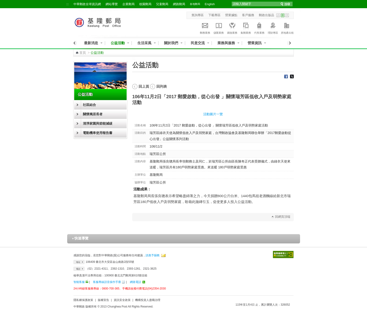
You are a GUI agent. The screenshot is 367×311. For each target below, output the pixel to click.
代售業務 (259, 27)
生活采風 (144, 43)
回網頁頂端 (282, 216)
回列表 (161, 86)
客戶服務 (248, 15)
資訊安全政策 (122, 300)
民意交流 (198, 43)
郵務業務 (205, 27)
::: (67, 4)
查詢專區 (197, 15)
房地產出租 (287, 27)
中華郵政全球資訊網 (87, 4)
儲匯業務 (218, 27)
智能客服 (79, 282)
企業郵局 (128, 4)
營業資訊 (255, 43)
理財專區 (273, 27)
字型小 (278, 15)
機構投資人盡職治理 (147, 300)
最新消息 (91, 43)
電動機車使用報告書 (97, 133)
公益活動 (118, 43)
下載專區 (214, 15)
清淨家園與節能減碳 (97, 123)
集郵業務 (245, 27)
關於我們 (171, 43)
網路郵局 (179, 4)
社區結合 (89, 105)
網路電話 (135, 282)
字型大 (287, 15)
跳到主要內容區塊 (2, 2)
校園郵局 (145, 4)
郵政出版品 (266, 15)
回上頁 (144, 86)
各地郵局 (195, 4)
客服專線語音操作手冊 (107, 282)
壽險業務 (232, 27)
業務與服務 (226, 43)
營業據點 (231, 15)
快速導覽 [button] (80, 238)
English (210, 4)
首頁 (82, 52)
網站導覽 (112, 4)
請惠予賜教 (153, 255)
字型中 (282, 15)
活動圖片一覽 (213, 114)
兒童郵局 (162, 4)
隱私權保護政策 (83, 300)
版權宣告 (103, 300)
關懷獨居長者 (93, 114)
